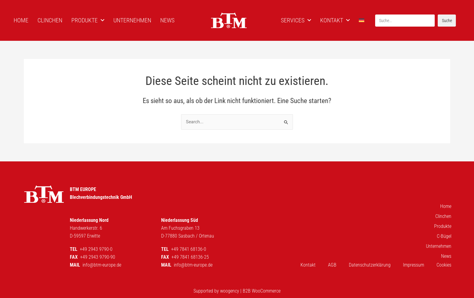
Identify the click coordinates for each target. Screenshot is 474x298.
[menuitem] (362, 20)
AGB (332, 265)
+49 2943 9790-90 (97, 257)
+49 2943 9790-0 (96, 249)
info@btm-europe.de (102, 265)
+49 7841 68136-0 (188, 249)
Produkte (442, 226)
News (446, 256)
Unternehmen (438, 246)
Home (445, 206)
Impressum (413, 265)
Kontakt (308, 265)
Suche (447, 20)
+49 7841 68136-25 (190, 257)
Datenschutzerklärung (370, 265)
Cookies (444, 265)
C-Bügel (444, 236)
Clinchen (443, 216)
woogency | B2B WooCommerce (250, 291)
